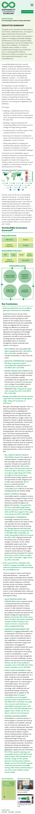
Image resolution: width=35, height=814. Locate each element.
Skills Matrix (9, 240)
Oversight (25, 245)
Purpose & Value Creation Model (10, 276)
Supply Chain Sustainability (10, 291)
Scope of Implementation (9, 260)
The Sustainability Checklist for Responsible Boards (16, 20)
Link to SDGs (25, 260)
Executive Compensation (9, 245)
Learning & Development (25, 291)
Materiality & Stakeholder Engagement (25, 276)
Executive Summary (27, 12)
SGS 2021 (4, 812)
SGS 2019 (17, 812)
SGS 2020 (11, 812)
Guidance (25, 240)
